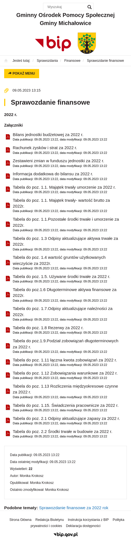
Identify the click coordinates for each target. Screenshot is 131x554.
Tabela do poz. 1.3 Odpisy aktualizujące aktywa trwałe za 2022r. (67, 244)
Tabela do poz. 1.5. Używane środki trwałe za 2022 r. (61, 279)
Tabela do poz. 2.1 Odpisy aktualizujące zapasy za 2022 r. (66, 421)
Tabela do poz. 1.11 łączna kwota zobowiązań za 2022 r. (65, 362)
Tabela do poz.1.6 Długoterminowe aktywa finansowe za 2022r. (67, 295)
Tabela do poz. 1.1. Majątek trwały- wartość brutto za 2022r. (67, 206)
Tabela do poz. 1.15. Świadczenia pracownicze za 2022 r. (66, 408)
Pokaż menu (21, 73)
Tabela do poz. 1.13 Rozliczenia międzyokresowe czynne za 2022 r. (67, 392)
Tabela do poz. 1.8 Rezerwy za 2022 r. (60, 330)
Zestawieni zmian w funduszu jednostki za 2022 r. (60, 163)
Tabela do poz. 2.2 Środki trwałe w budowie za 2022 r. (62, 434)
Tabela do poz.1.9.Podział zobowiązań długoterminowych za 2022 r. (67, 346)
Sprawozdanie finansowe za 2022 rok (73, 507)
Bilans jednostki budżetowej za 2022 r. (60, 137)
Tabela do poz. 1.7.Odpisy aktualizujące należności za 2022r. (67, 314)
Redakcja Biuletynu (50, 520)
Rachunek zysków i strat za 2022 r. (60, 150)
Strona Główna (20, 520)
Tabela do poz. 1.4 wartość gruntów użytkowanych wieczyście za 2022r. (67, 263)
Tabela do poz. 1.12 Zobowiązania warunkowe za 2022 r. (65, 375)
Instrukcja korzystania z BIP (88, 520)
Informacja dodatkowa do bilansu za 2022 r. (60, 176)
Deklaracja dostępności (83, 526)
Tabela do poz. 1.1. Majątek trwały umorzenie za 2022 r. (64, 189)
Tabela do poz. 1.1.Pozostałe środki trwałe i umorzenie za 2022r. (67, 225)
